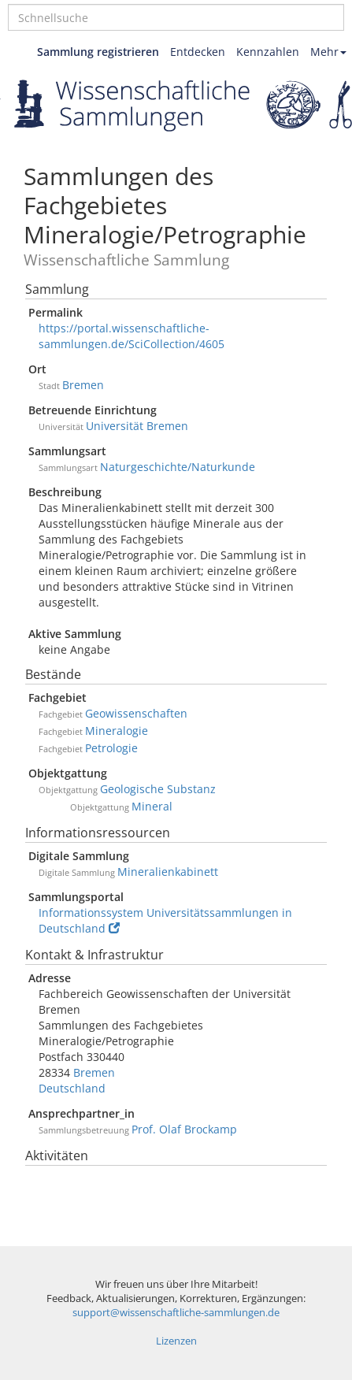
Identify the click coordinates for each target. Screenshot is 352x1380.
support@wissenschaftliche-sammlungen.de (176, 1312)
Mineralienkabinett (167, 871)
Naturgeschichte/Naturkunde (177, 466)
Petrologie (111, 747)
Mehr (328, 51)
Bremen (83, 384)
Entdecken (197, 51)
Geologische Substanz (158, 788)
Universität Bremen (137, 425)
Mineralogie (116, 730)
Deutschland (72, 1088)
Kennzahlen (267, 51)
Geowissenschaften (136, 713)
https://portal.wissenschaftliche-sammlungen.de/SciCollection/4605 (131, 336)
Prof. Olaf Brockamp (184, 1129)
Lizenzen (176, 1341)
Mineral (152, 806)
